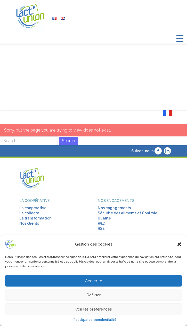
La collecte (29, 213)
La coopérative (34, 201)
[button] (179, 244)
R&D (101, 223)
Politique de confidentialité (95, 320)
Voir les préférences (93, 309)
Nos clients (29, 223)
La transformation (35, 218)
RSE (101, 228)
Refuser (94, 295)
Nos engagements (116, 201)
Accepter (93, 281)
